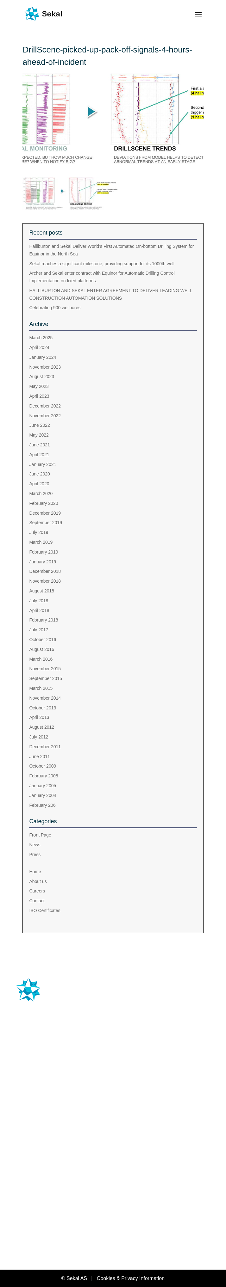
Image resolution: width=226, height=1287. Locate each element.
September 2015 (45, 678)
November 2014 (45, 698)
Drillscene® (40, 1085)
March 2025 (41, 337)
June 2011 (39, 756)
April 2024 (39, 347)
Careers (37, 890)
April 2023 (39, 396)
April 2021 (39, 454)
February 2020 (43, 503)
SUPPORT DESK (42, 1131)
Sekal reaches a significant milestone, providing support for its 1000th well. (102, 263)
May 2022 (38, 435)
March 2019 (41, 542)
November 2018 (45, 581)
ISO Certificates (44, 910)
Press (35, 854)
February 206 (42, 805)
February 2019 (43, 552)
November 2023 (45, 367)
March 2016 (41, 659)
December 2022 (45, 405)
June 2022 (39, 425)
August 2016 (41, 649)
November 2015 (45, 668)
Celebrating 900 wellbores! (55, 307)
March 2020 (41, 493)
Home (35, 871)
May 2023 (38, 386)
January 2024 (42, 357)
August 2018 (41, 590)
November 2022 (45, 415)
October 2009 (42, 766)
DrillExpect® (41, 1108)
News (34, 844)
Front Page (40, 834)
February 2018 (43, 619)
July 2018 (38, 600)
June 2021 (39, 444)
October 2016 (42, 639)
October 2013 (42, 707)
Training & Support (49, 1120)
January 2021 (42, 464)
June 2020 (39, 473)
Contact (36, 900)
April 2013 (39, 717)
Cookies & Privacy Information (131, 1278)
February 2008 (43, 775)
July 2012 (38, 736)
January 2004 (42, 795)
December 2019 (45, 513)
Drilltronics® (42, 1096)
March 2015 (41, 688)
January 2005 (42, 785)
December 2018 (45, 571)
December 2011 (45, 746)
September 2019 (45, 522)
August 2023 (41, 376)
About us (38, 881)
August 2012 (41, 727)
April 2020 (39, 483)
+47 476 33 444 (40, 1036)
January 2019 (42, 561)
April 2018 (39, 610)
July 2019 (38, 532)
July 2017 (38, 629)
